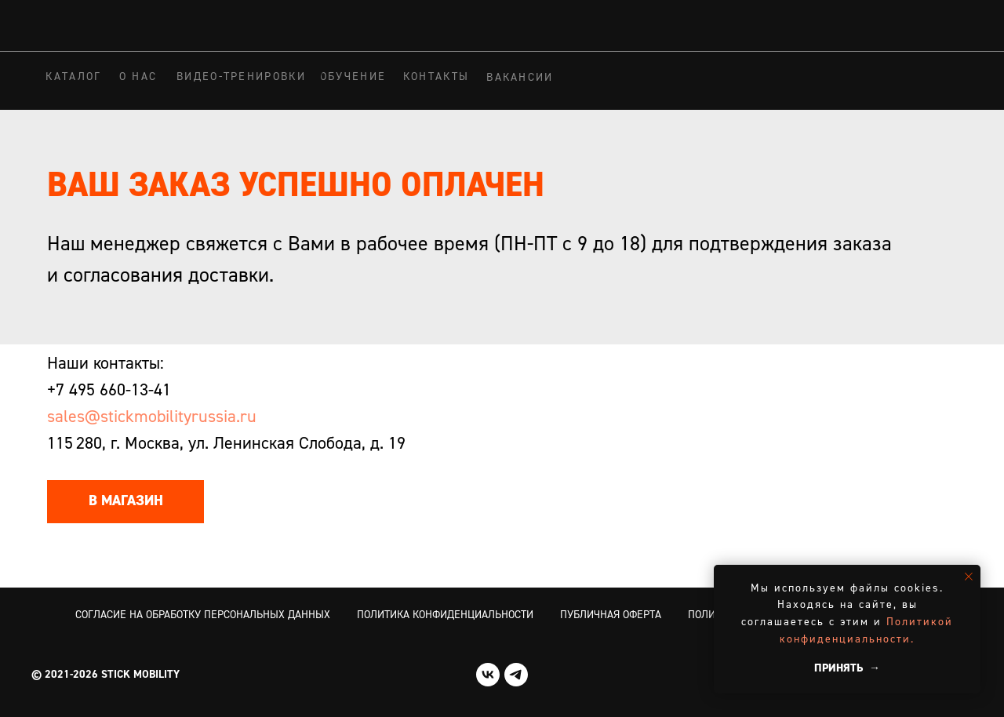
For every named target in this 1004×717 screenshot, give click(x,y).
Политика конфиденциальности (445, 615)
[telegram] (516, 674)
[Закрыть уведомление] (969, 576)
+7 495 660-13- (100, 390)
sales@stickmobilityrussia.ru (151, 417)
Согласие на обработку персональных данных (202, 615)
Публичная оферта (610, 615)
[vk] (488, 674)
